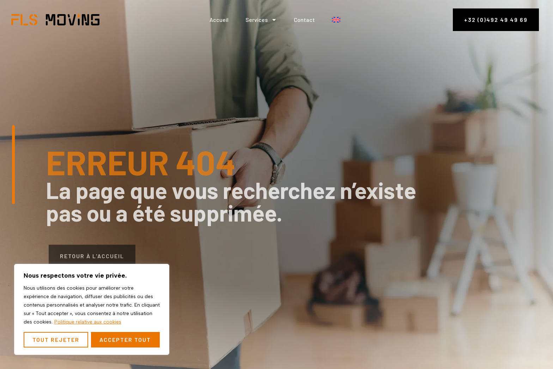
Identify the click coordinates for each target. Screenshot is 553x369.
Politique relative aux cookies (87, 322)
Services (261, 19)
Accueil (219, 19)
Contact (304, 19)
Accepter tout (125, 339)
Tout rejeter (55, 339)
